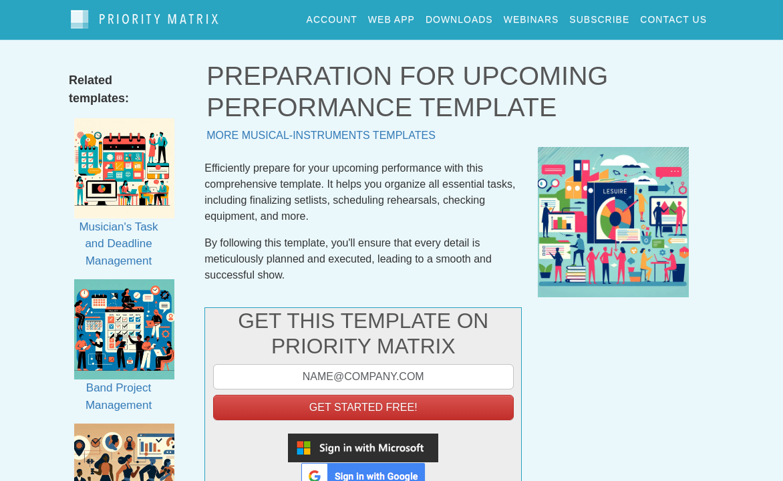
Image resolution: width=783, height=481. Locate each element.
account (332, 16)
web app (391, 16)
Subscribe (599, 16)
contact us (673, 16)
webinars (531, 16)
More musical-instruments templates (321, 128)
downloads (459, 16)
